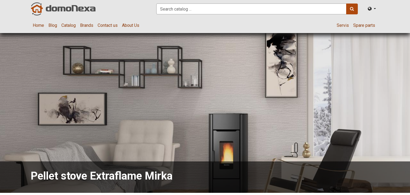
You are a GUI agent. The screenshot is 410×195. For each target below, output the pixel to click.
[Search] (352, 9)
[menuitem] (38, 25)
